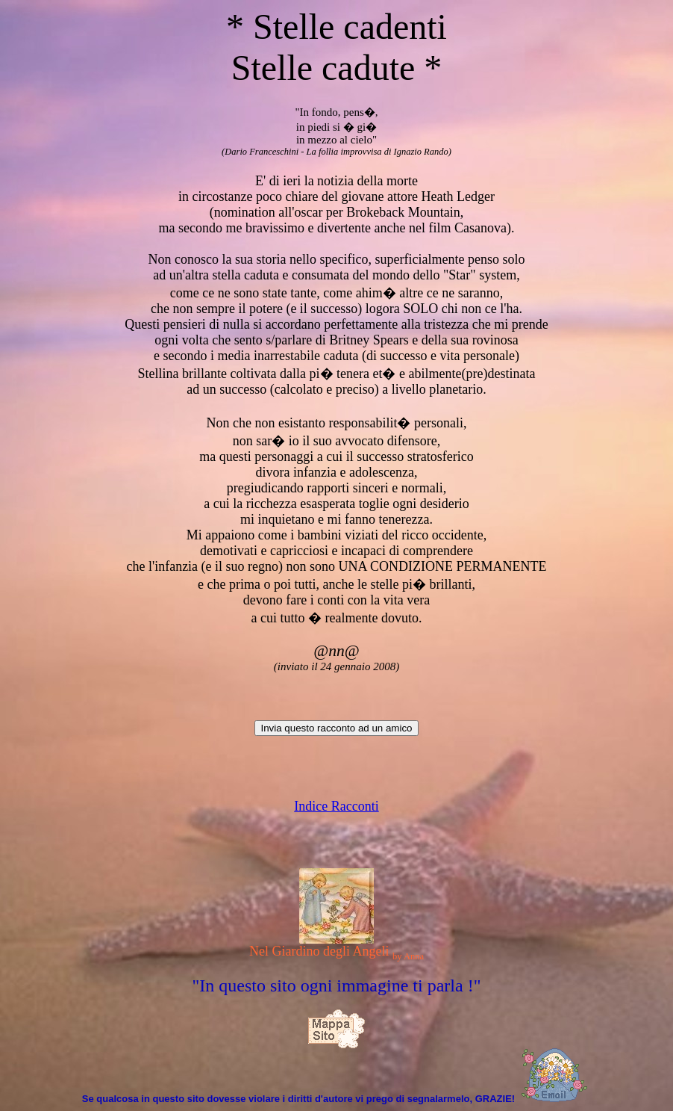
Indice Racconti (336, 806)
